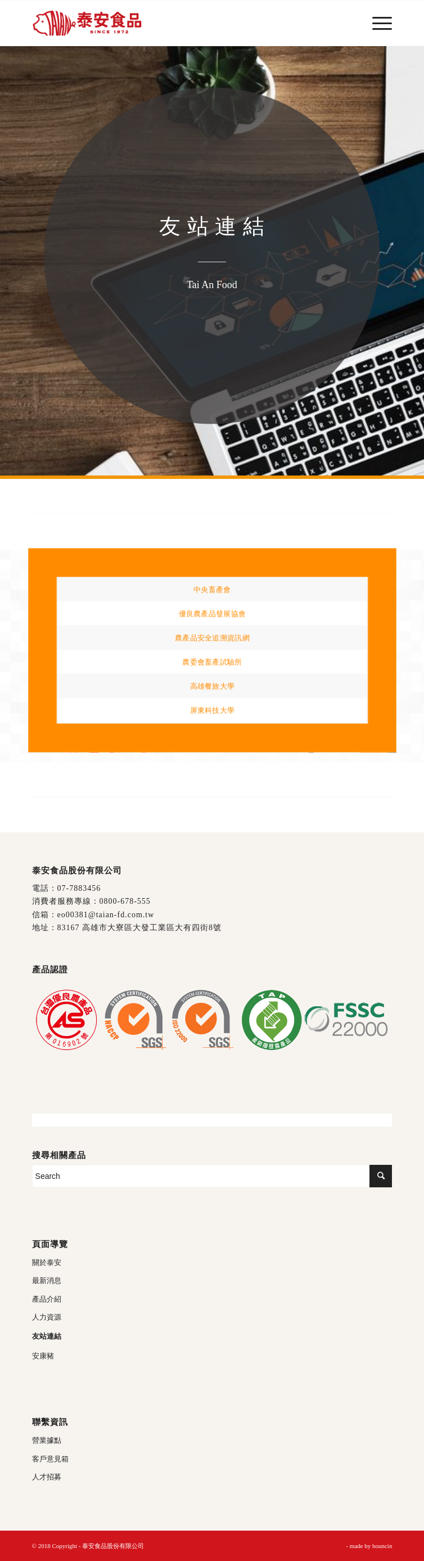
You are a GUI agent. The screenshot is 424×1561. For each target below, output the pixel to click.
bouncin (382, 1545)
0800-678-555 (125, 901)
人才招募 (46, 1477)
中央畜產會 (212, 590)
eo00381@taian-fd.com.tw (106, 914)
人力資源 (46, 1317)
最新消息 (46, 1280)
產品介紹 (46, 1299)
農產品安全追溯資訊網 (212, 638)
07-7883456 (79, 888)
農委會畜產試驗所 (211, 661)
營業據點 (46, 1440)
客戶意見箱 (50, 1459)
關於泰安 (46, 1262)
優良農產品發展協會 (212, 613)
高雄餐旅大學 (212, 685)
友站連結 (46, 1336)
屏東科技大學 (212, 709)
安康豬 (43, 1356)
